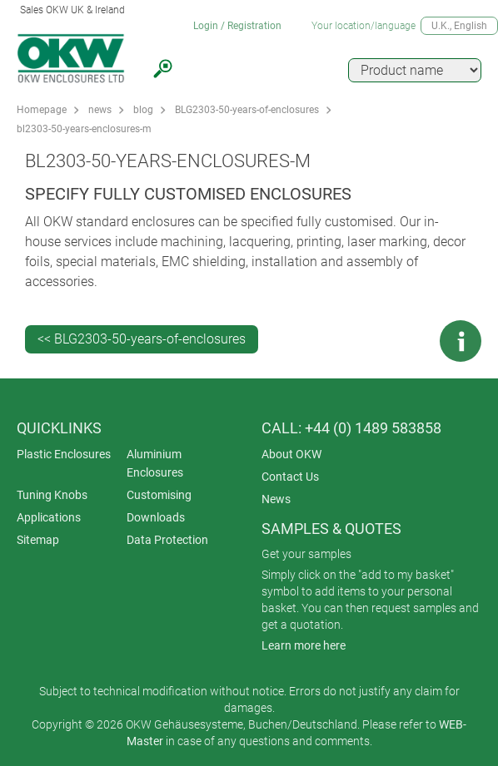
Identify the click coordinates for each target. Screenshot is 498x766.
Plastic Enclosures (64, 454)
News (276, 499)
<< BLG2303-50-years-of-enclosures (141, 339)
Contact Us (290, 476)
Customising (159, 495)
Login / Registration (237, 26)
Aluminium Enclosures (155, 463)
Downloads (156, 517)
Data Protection (167, 539)
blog (143, 110)
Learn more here (303, 645)
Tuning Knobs (52, 495)
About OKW (291, 454)
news (100, 110)
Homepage (42, 110)
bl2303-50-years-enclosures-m (84, 129)
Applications (49, 517)
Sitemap (38, 539)
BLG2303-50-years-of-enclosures (247, 110)
